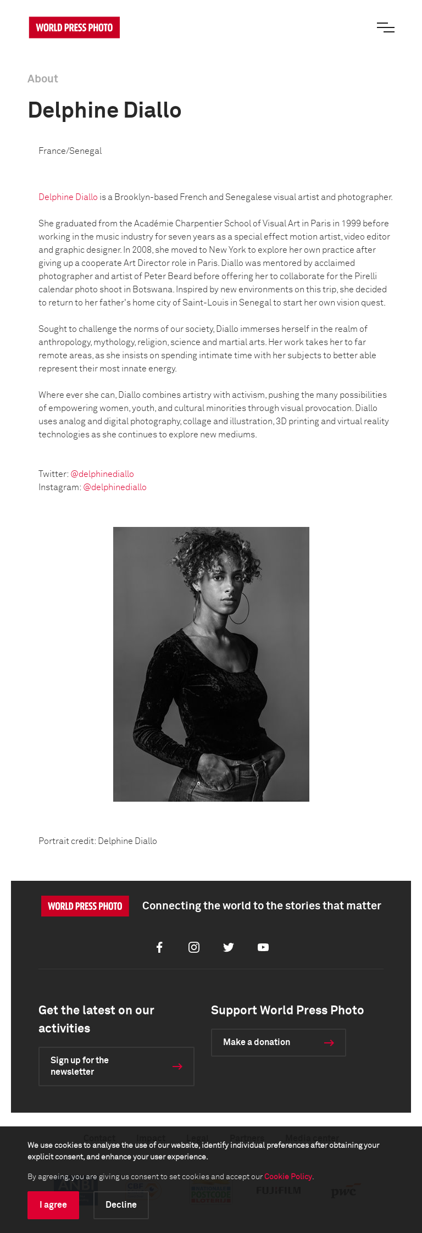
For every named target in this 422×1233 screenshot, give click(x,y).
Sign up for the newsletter (80, 1066)
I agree (53, 1205)
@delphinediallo (102, 474)
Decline (121, 1205)
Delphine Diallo (68, 197)
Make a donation (256, 1042)
